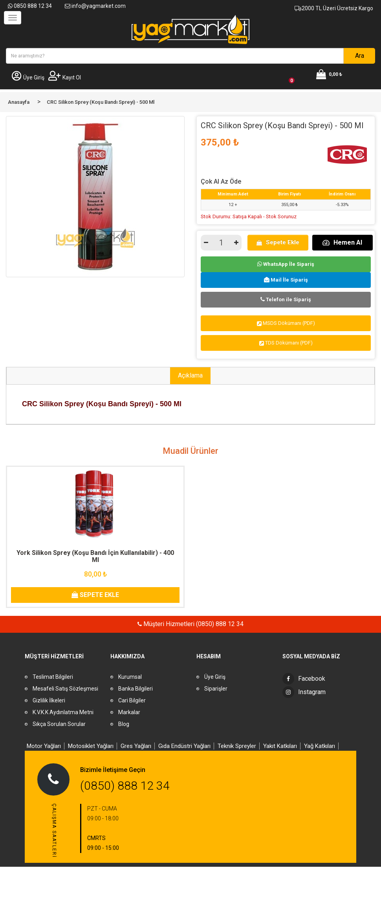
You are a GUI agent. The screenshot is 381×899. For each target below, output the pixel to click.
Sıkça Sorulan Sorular (59, 724)
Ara (359, 55)
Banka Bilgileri (135, 688)
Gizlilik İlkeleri (49, 700)
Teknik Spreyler (237, 746)
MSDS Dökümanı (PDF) (286, 323)
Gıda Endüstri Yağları (184, 746)
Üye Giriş (28, 77)
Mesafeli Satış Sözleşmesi (65, 688)
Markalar (129, 712)
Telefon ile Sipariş (285, 299)
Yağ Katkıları (319, 746)
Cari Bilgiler (132, 700)
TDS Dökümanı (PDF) (286, 343)
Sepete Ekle (277, 242)
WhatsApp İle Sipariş (285, 264)
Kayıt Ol (64, 77)
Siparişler (215, 688)
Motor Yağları (44, 746)
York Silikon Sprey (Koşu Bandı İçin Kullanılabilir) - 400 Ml (95, 556)
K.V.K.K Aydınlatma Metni (63, 712)
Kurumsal (130, 677)
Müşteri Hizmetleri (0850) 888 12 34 (193, 624)
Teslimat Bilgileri (53, 677)
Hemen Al (342, 242)
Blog (123, 724)
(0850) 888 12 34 (125, 785)
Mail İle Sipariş (286, 280)
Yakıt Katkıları (280, 746)
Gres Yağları (136, 746)
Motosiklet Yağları (91, 746)
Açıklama (190, 375)
